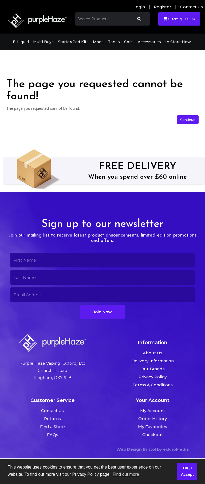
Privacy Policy (153, 376)
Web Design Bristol (136, 449)
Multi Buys (43, 41)
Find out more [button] (126, 474)
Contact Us (191, 6)
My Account (152, 410)
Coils (128, 41)
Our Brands (152, 368)
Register (162, 6)
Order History (152, 418)
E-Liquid (21, 41)
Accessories (149, 41)
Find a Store (52, 426)
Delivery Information (152, 360)
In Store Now (178, 41)
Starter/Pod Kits (73, 41)
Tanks (114, 41)
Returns (52, 418)
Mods (98, 41)
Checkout (152, 434)
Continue (187, 120)
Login (139, 6)
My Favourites (152, 426)
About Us (152, 352)
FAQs (52, 434)
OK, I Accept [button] (187, 471)
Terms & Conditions (152, 384)
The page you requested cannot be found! (71, 57)
